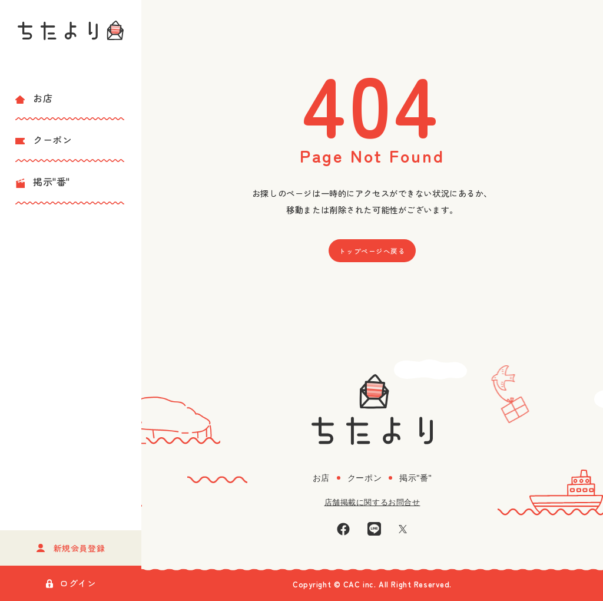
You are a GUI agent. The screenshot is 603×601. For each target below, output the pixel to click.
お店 (33, 98)
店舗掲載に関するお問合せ (372, 502)
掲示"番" (42, 181)
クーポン (43, 140)
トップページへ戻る (372, 251)
